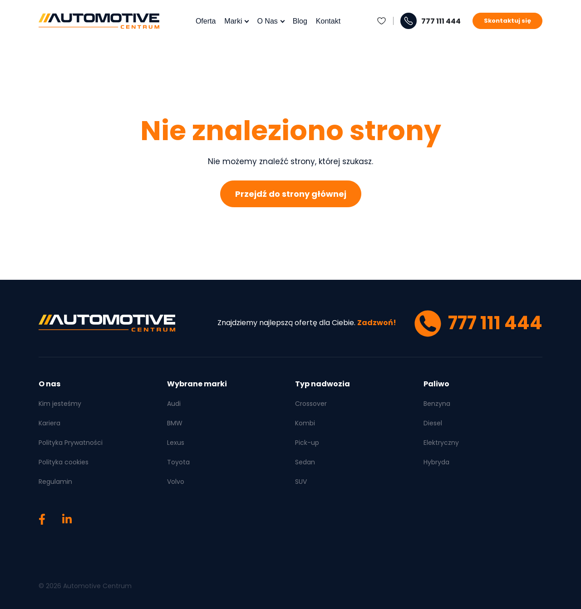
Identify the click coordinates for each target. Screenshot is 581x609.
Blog (300, 21)
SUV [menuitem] (301, 481)
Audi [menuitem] (174, 403)
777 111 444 (441, 21)
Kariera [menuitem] (49, 423)
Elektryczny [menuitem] (441, 442)
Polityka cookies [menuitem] (64, 462)
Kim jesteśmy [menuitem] (60, 403)
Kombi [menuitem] (305, 423)
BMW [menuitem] (174, 423)
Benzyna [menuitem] (436, 403)
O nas (267, 21)
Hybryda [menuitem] (436, 462)
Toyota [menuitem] (178, 462)
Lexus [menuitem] (175, 442)
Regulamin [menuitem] (55, 481)
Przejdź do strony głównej (290, 194)
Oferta (206, 21)
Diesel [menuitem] (432, 423)
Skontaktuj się (507, 20)
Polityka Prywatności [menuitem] (71, 442)
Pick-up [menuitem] (307, 442)
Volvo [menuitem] (175, 481)
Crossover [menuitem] (311, 403)
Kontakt (328, 21)
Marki (233, 21)
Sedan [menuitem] (305, 462)
